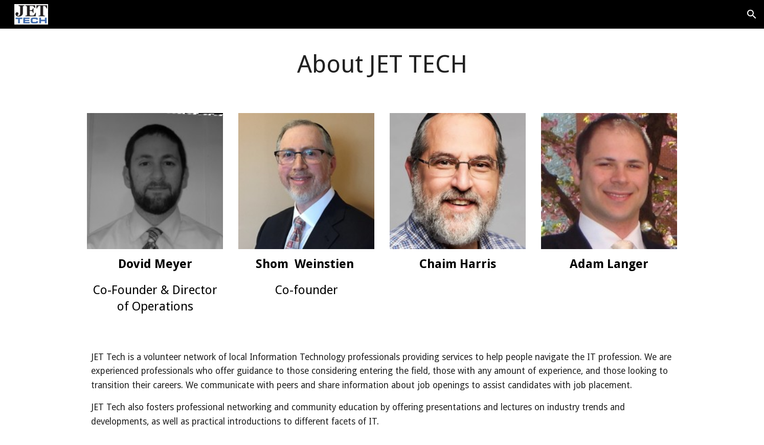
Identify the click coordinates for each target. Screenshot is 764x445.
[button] (751, 14)
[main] (382, 64)
